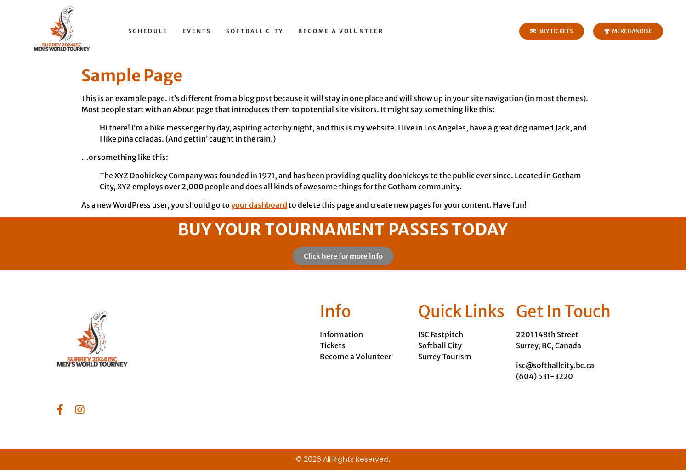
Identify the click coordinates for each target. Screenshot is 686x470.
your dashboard (259, 205)
